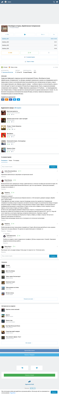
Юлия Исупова (8, 180)
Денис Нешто (8, 246)
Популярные (4, 160)
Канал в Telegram (29, 355)
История (4, 67)
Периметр (7, 192)
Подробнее (12, 393)
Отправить (53, 166)
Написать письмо (29, 375)
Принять (54, 392)
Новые (10, 160)
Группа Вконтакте (29, 350)
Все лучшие (29, 342)
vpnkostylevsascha (11, 235)
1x (53, 34)
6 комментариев (29, 57)
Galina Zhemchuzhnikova (11, 171)
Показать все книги (29, 299)
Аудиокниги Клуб (30, 381)
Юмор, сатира (12, 67)
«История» (17, 108)
